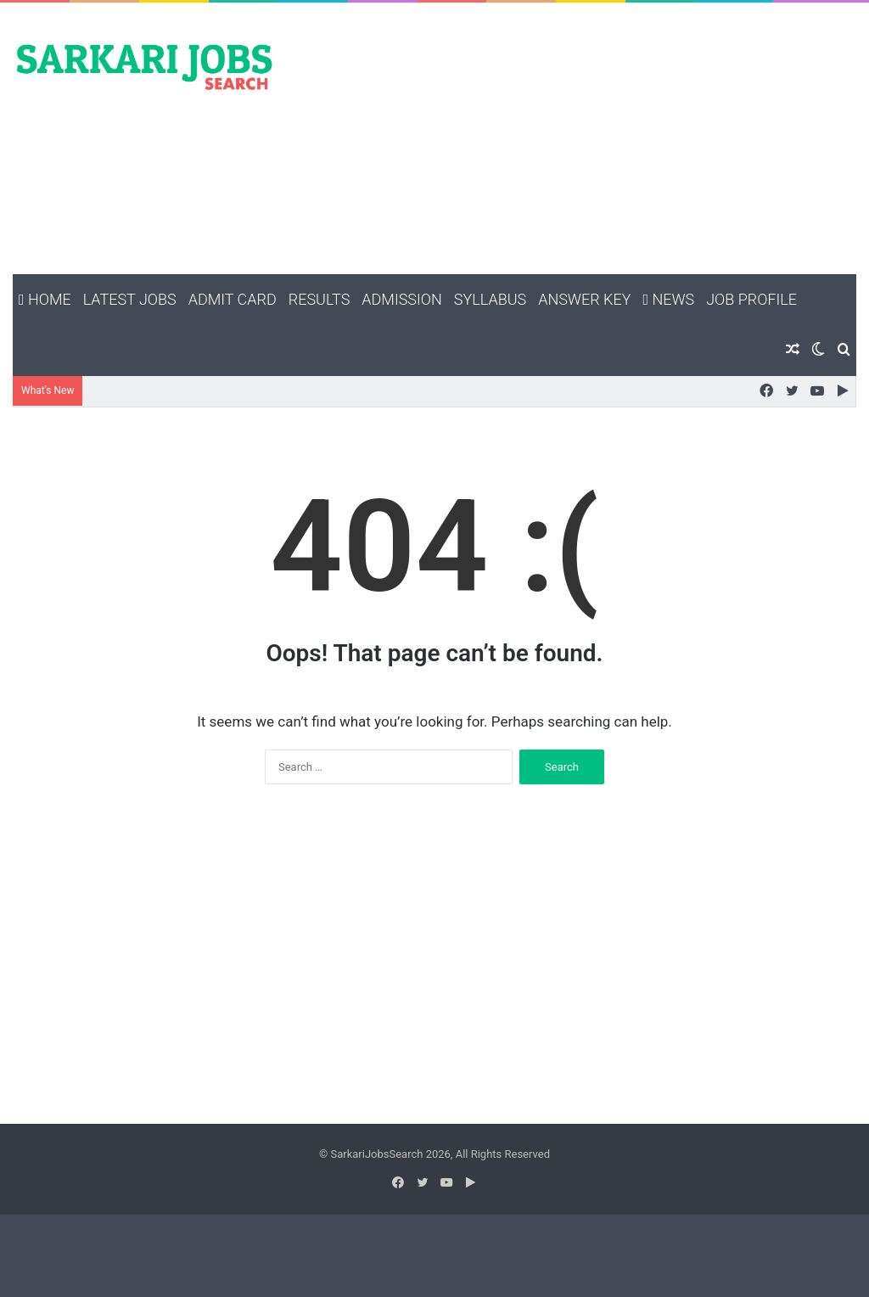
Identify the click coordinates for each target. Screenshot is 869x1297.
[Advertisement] (579, 138)
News (668, 299)
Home (45, 299)
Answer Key (584, 299)
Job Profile (751, 299)
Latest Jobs (130, 299)
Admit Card (232, 299)
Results (319, 299)
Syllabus (490, 299)
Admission (401, 299)
